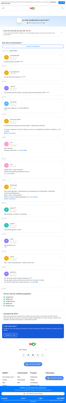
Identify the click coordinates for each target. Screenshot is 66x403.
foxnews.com (10, 305)
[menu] (3, 8)
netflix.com (9, 299)
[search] (62, 8)
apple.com (9, 303)
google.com (9, 297)
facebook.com (10, 301)
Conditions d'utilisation (53, 400)
